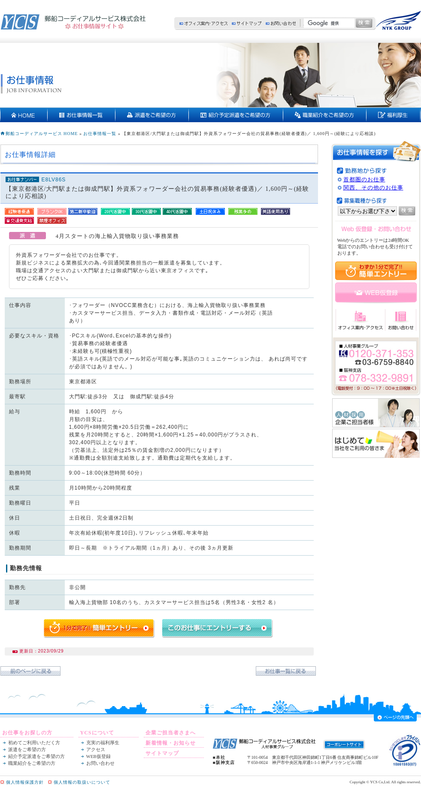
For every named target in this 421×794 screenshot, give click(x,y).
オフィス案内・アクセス (203, 23)
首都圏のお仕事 (364, 179)
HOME (24, 115)
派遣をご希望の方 (152, 115)
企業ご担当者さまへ (170, 733)
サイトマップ (246, 23)
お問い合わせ (281, 23)
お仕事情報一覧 (81, 115)
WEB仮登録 (98, 756)
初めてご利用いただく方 (34, 742)
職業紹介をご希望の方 (31, 763)
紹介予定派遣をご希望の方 (236, 115)
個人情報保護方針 (25, 782)
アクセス (95, 749)
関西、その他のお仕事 (373, 187)
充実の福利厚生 (393, 115)
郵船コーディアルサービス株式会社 (73, 22)
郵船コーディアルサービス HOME (42, 133)
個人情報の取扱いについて (82, 782)
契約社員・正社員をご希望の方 (324, 115)
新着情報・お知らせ (170, 743)
